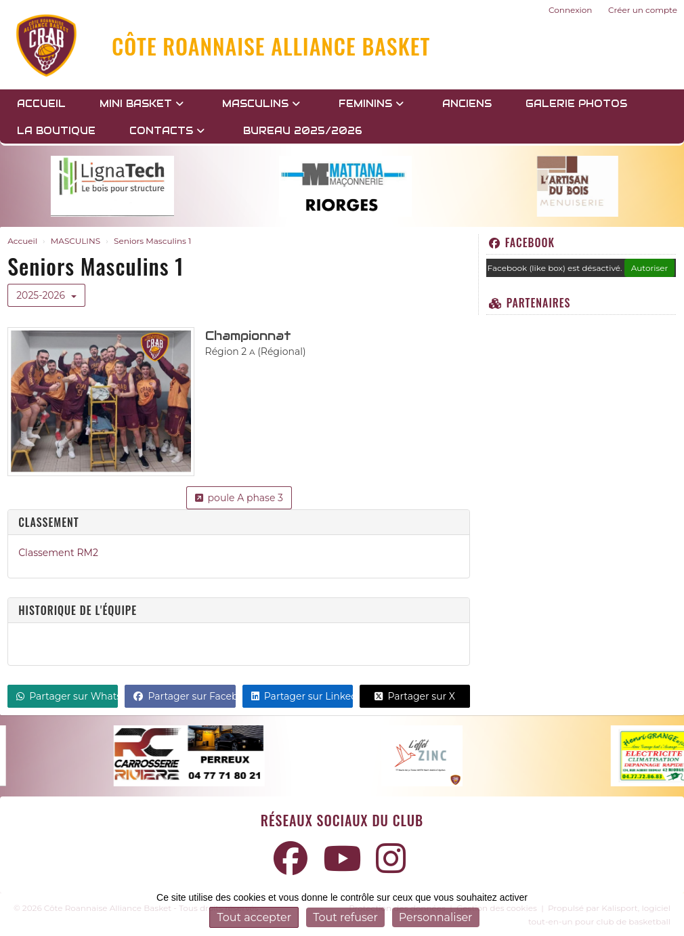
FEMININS (371, 104)
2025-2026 (46, 295)
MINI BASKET (142, 104)
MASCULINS (261, 104)
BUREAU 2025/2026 (302, 131)
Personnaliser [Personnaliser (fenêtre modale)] (436, 917)
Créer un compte (642, 10)
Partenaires (530, 303)
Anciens (467, 104)
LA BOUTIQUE (56, 131)
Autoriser (649, 268)
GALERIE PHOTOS (576, 104)
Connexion (570, 10)
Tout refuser (345, 917)
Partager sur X (415, 696)
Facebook (522, 242)
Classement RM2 (58, 553)
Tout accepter (254, 917)
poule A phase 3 (239, 498)
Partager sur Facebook (184, 696)
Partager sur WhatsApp (67, 696)
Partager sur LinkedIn (302, 696)
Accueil (41, 104)
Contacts (167, 131)
